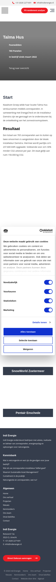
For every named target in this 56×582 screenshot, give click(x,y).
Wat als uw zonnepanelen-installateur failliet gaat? (24, 468)
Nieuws (6, 505)
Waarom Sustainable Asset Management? (20, 472)
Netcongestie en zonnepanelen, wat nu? (20, 480)
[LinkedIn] (5, 550)
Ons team (7, 513)
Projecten (7, 501)
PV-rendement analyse (34, 10)
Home (5, 493)
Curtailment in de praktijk (14, 476)
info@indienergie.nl (45, 2)
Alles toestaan (28, 331)
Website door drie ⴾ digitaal (32, 578)
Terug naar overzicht (19, 68)
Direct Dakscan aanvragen (19, 558)
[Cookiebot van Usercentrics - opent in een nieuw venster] (40, 231)
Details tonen (40, 322)
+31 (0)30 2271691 (23, 2)
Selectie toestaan (28, 340)
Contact (6, 520)
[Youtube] (11, 550)
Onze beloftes (9, 517)
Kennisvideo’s (9, 509)
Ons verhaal (8, 497)
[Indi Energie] (4, 10)
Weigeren (28, 349)
